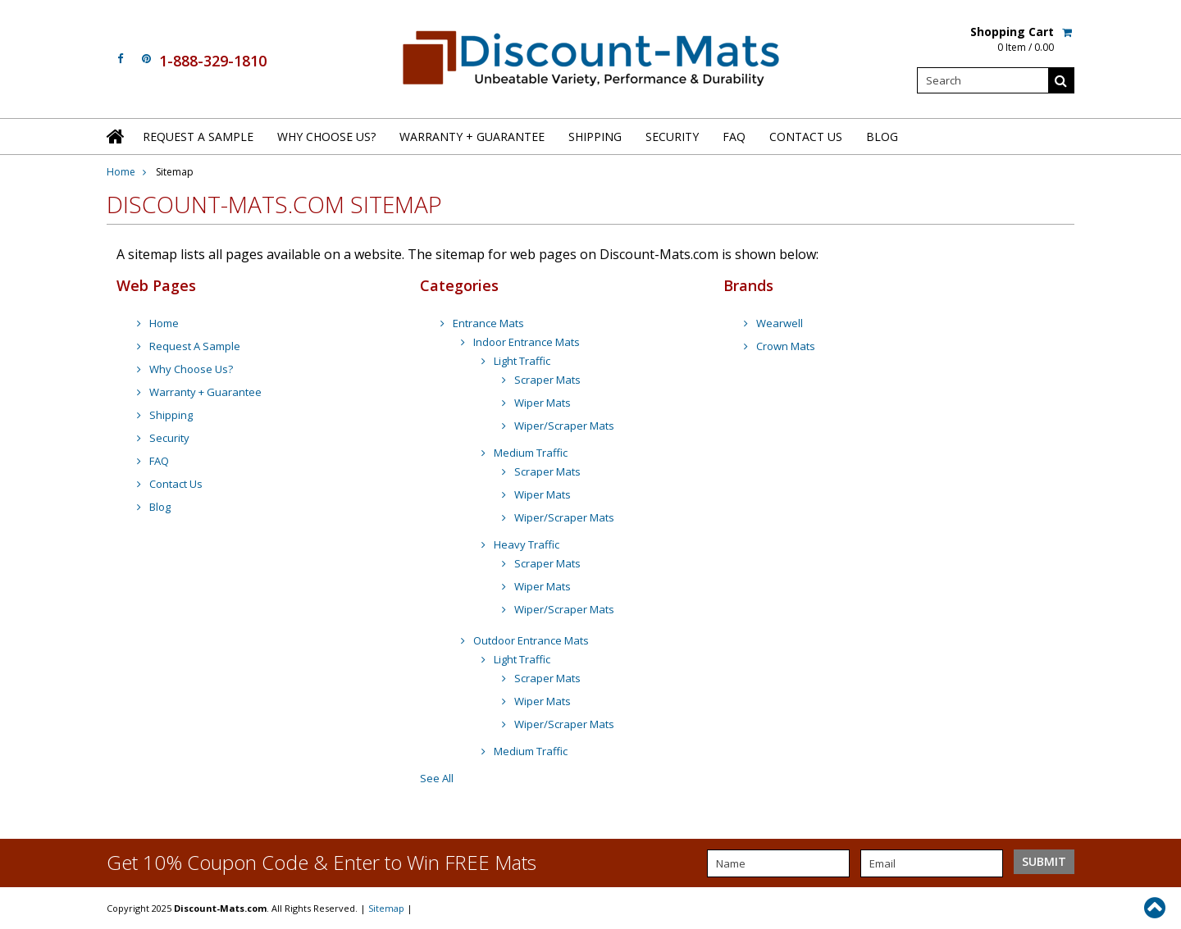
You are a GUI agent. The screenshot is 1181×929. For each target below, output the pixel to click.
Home (121, 172)
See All (437, 778)
